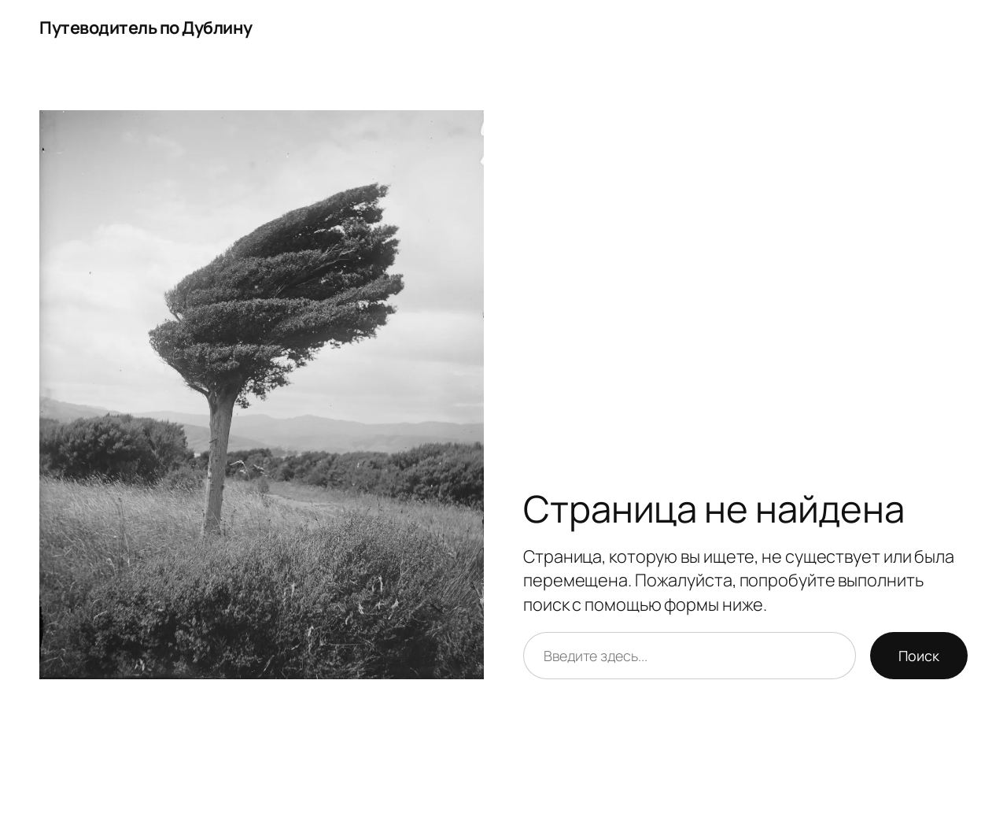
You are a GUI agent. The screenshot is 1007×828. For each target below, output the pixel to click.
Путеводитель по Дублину (146, 27)
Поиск (918, 655)
